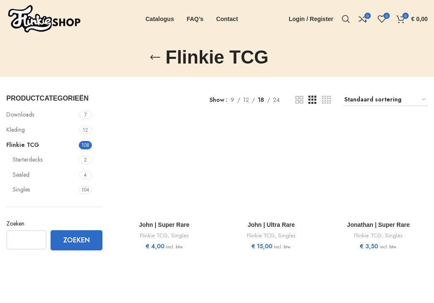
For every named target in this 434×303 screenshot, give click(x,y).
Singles (21, 189)
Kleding (15, 129)
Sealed (21, 174)
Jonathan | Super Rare (378, 224)
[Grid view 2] (299, 100)
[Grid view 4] (326, 100)
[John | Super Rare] (164, 168)
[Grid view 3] (312, 100)
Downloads (20, 114)
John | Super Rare (164, 224)
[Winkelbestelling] (385, 100)
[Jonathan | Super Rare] (378, 168)
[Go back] (155, 57)
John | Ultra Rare (271, 224)
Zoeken (15, 224)
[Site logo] (44, 18)
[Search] (346, 19)
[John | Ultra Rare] (271, 168)
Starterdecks (28, 159)
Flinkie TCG (22, 145)
